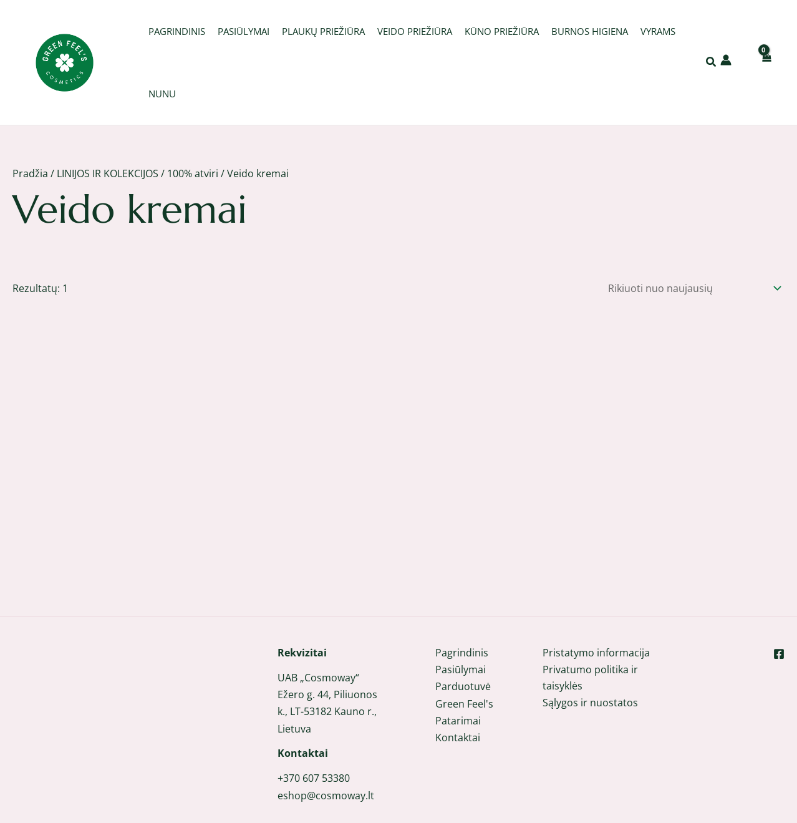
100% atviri (192, 173)
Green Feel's (464, 656)
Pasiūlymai (460, 623)
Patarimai (458, 673)
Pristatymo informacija (596, 605)
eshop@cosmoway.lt (326, 748)
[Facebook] (779, 606)
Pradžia (30, 173)
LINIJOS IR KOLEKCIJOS (107, 173)
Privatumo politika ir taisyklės (590, 631)
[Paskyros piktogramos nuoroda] (726, 60)
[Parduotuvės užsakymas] (692, 286)
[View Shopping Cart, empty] (765, 62)
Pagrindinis (461, 605)
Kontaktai (457, 690)
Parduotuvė (463, 639)
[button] (711, 63)
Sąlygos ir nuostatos (590, 656)
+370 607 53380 (314, 731)
